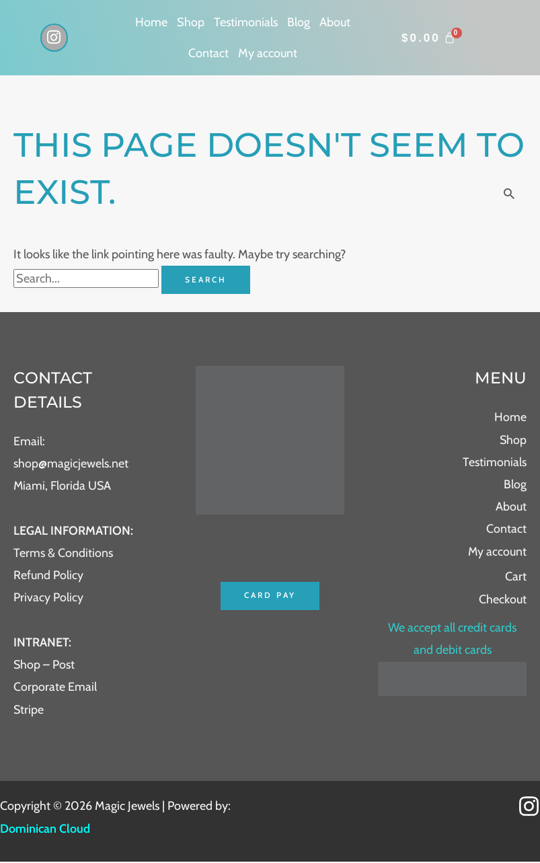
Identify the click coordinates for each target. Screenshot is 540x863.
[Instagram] (529, 807)
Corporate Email (55, 687)
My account (267, 53)
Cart (516, 577)
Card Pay (270, 596)
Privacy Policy (48, 598)
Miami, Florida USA (62, 485)
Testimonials (246, 22)
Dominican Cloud (45, 829)
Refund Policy (48, 575)
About (334, 22)
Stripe (28, 710)
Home (151, 22)
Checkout (503, 599)
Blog (298, 22)
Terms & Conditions (63, 553)
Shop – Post (44, 665)
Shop (190, 22)
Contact (208, 53)
